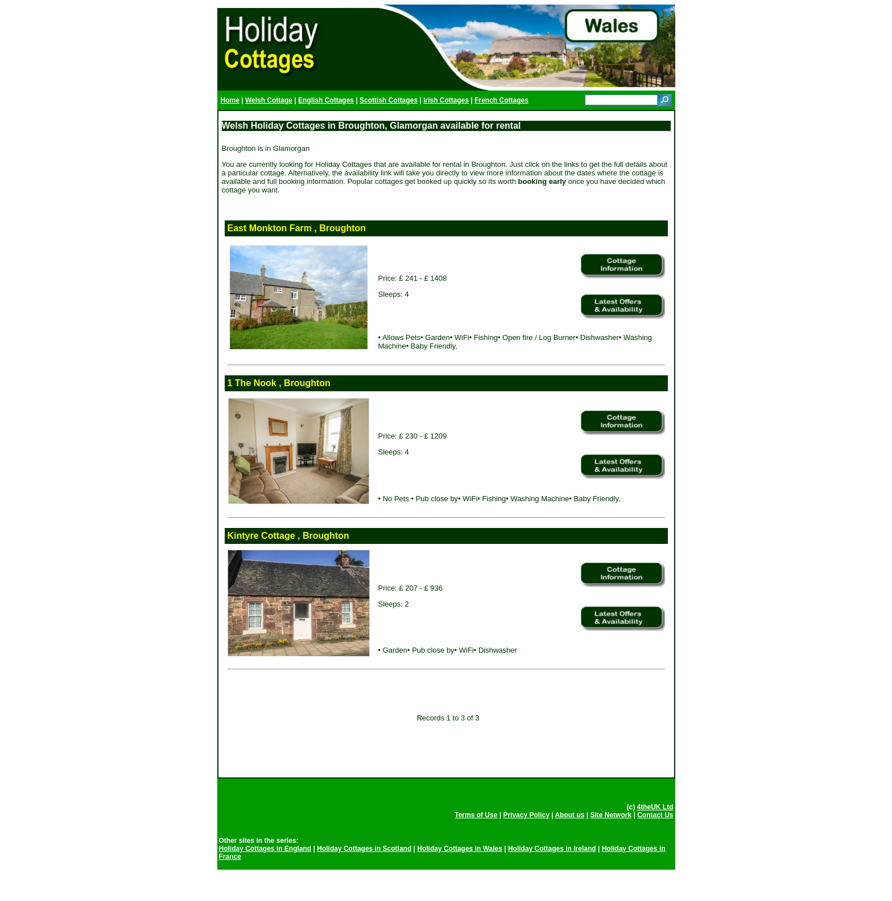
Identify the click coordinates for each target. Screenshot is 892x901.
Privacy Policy (526, 815)
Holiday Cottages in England (265, 849)
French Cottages (501, 100)
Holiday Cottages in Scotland (364, 849)
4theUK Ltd (655, 807)
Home (230, 100)
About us (569, 815)
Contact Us (655, 815)
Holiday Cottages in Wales (459, 849)
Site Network (610, 815)
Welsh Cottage (268, 100)
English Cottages (326, 100)
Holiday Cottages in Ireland (552, 849)
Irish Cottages (446, 100)
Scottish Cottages (389, 100)
